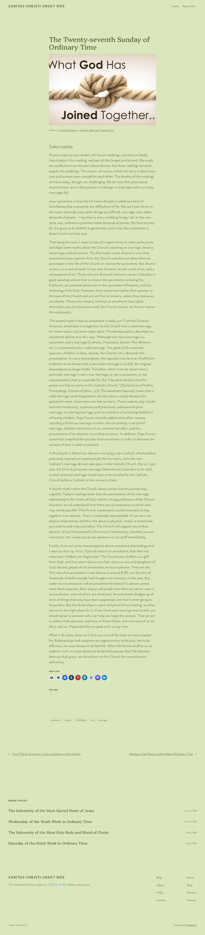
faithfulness (81, 719)
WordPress (192, 925)
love (92, 719)
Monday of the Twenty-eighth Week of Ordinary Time (161, 754)
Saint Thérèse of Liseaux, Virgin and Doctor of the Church (46, 754)
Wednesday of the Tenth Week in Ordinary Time (50, 821)
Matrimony (94, 130)
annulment (55, 719)
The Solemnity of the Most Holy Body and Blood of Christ (58, 832)
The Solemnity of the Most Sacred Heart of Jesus (51, 810)
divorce (68, 719)
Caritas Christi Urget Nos (36, 5)
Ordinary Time (107, 130)
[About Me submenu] (196, 6)
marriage (103, 719)
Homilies (84, 130)
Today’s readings (61, 146)
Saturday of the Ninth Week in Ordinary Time (47, 843)
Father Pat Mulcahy (68, 130)
